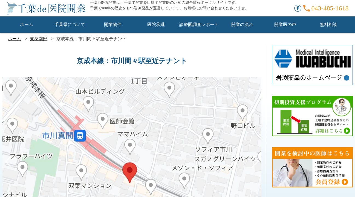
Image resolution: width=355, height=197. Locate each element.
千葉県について (69, 24)
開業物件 (113, 24)
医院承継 (156, 24)
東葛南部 (38, 38)
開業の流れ (242, 24)
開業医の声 (285, 24)
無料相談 (328, 24)
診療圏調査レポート (199, 24)
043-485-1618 (330, 8)
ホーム (26, 24)
